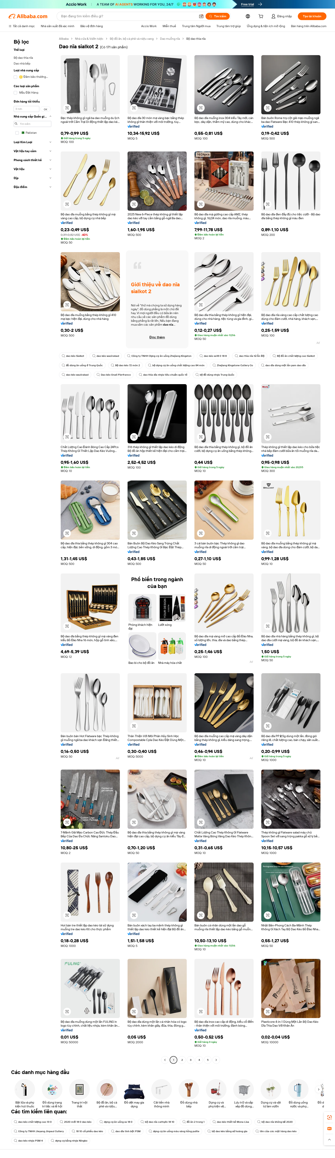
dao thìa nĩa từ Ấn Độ (249, 356)
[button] (201, 16)
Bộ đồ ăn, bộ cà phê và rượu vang (132, 38)
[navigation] (32, 549)
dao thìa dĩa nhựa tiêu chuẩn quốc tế (163, 374)
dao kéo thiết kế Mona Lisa (231, 1122)
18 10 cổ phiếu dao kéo (87, 1131)
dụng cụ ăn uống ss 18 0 (116, 1122)
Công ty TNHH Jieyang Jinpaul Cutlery (39, 1131)
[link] (329, 1117)
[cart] (262, 17)
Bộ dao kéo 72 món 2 (125, 365)
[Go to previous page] (165, 1060)
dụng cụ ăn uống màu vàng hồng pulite (174, 1131)
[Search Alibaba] (128, 16)
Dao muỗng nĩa (170, 38)
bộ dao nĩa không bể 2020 (274, 1122)
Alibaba (64, 38)
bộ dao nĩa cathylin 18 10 (157, 1122)
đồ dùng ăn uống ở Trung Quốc (82, 365)
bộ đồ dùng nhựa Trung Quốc (215, 374)
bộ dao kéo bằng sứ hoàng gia (227, 1131)
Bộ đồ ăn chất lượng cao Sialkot (294, 356)
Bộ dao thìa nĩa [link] (196, 38)
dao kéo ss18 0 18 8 (213, 356)
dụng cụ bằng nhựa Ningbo (69, 1140)
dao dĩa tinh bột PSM (125, 1131)
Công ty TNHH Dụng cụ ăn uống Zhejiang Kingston (159, 356)
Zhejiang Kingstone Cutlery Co (233, 365)
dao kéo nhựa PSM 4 (28, 1140)
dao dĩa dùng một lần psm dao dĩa (283, 365)
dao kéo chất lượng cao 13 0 (33, 1122)
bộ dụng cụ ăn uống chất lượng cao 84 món (176, 365)
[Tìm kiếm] (218, 16)
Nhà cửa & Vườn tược (89, 38)
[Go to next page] (216, 1060)
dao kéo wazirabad (105, 356)
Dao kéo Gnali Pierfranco (114, 374)
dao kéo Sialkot (73, 356)
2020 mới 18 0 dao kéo (75, 1122)
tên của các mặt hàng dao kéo (276, 1131)
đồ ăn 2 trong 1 (193, 1122)
